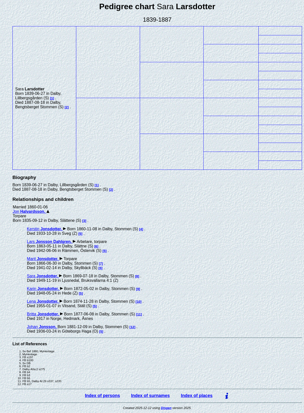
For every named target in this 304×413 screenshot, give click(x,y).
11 (139, 314)
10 (138, 301)
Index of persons (102, 395)
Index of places (197, 395)
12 (132, 327)
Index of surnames (150, 395)
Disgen (166, 408)
